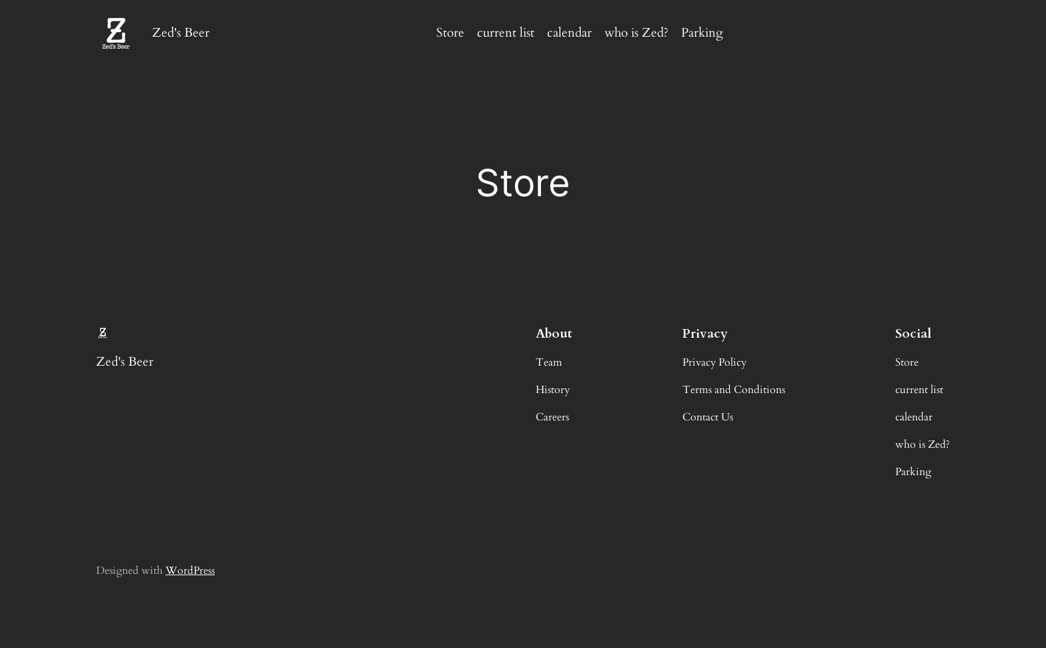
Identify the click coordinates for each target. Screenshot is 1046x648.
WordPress (190, 570)
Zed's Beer (180, 32)
